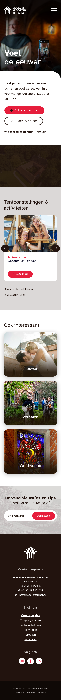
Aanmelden (43, 515)
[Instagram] (22, 661)
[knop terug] (5, 248)
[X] (39, 661)
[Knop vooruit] (56, 248)
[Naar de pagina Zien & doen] (24, 110)
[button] (54, 10)
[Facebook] (30, 661)
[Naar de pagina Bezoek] (23, 121)
